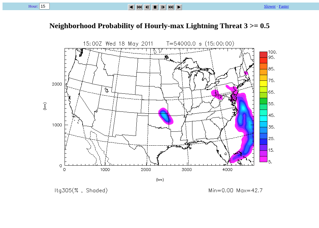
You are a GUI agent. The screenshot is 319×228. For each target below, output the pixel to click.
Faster (284, 6)
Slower (270, 6)
